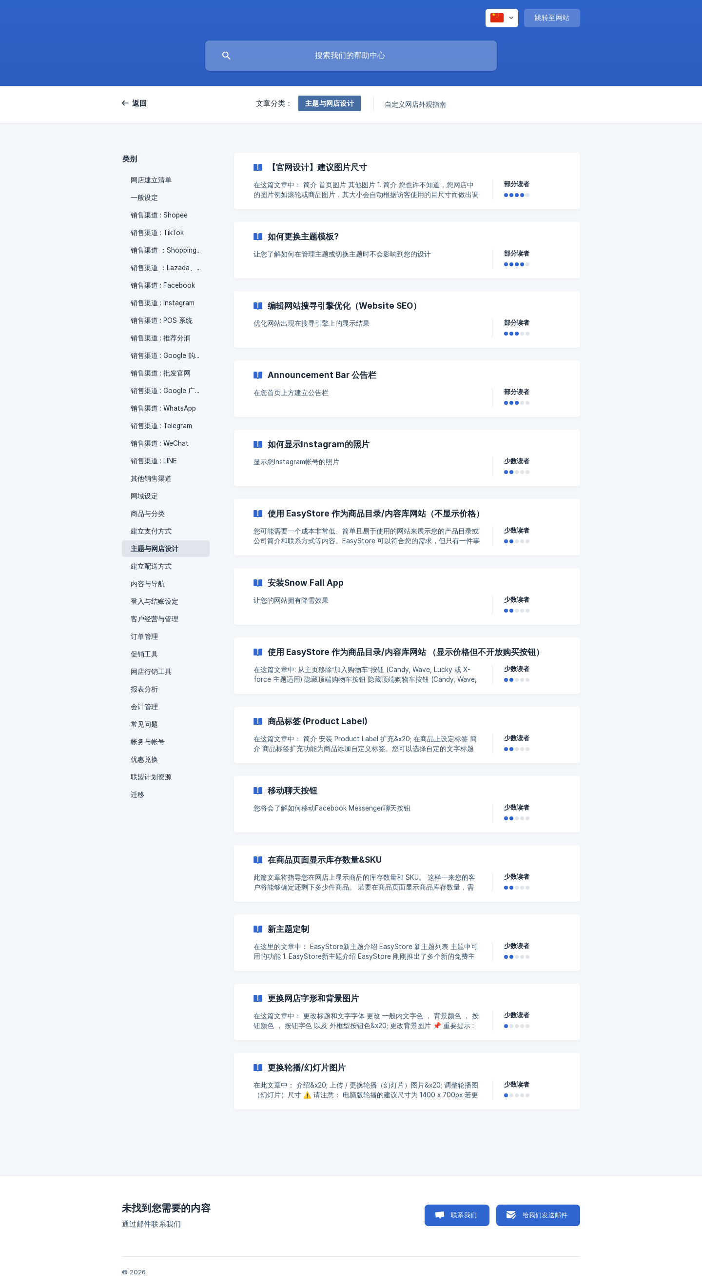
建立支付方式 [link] (151, 531)
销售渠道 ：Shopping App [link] (170, 250)
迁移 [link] (137, 794)
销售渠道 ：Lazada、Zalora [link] (170, 268)
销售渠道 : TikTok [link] (157, 233)
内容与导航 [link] (148, 584)
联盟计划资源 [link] (151, 777)
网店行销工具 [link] (151, 671)
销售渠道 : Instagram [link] (163, 303)
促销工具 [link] (144, 654)
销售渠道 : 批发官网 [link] (161, 373)
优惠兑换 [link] (144, 759)
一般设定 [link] (144, 197)
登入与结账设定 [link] (154, 601)
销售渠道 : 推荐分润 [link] (161, 338)
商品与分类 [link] (148, 513)
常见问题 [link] (144, 724)
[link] (407, 181)
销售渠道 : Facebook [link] (163, 285)
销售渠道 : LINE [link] (154, 461)
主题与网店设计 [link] (154, 549)
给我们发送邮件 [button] (545, 1215)
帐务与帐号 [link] (148, 742)
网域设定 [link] (144, 496)
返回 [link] (139, 103)
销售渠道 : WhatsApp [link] (163, 408)
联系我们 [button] (464, 1215)
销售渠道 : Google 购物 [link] (166, 355)
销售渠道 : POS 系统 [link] (162, 320)
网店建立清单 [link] (151, 180)
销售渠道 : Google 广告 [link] (166, 391)
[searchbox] (351, 55)
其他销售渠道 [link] (151, 478)
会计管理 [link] (144, 707)
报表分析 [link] (144, 689)
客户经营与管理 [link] (154, 619)
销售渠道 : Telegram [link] (161, 426)
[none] (502, 18)
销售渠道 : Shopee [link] (159, 215)
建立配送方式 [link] (151, 566)
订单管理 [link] (144, 636)
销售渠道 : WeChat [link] (160, 443)
